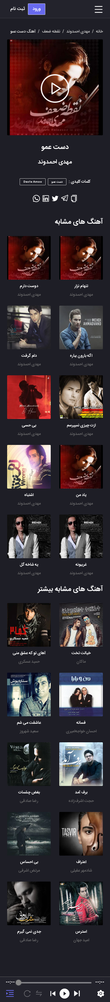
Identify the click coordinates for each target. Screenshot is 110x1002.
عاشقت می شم (29, 722)
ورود (36, 9)
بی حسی (29, 425)
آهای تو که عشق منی (29, 653)
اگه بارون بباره (81, 355)
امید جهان (81, 940)
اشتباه (29, 495)
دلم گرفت (29, 355)
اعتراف (81, 862)
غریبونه (81, 564)
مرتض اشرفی (29, 870)
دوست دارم (29, 286)
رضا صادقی (29, 801)
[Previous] (53, 994)
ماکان (81, 661)
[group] (55, 989)
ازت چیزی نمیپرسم (81, 425)
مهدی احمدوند (81, 294)
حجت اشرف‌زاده (81, 801)
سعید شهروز (29, 731)
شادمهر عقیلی (81, 870)
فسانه (81, 722)
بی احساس (29, 862)
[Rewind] (65, 994)
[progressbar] (55, 982)
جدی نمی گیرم (29, 931)
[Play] (77, 993)
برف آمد (81, 792)
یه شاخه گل (29, 564)
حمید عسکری (29, 661)
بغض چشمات (29, 792)
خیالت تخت (81, 653)
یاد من (81, 495)
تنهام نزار (81, 286)
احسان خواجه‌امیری (81, 731)
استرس (81, 931)
